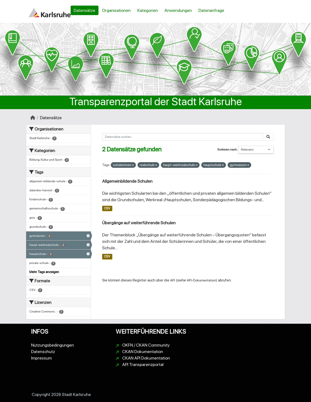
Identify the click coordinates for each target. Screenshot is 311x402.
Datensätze (84, 10)
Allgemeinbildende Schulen (127, 181)
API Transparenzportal (142, 364)
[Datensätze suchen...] (182, 137)
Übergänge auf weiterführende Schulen (139, 222)
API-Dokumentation (201, 280)
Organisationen (116, 10)
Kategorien (147, 10)
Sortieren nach (227, 149)
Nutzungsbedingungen (52, 345)
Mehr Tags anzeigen (44, 272)
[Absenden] (268, 137)
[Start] (32, 117)
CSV (107, 208)
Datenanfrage (211, 10)
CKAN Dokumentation (142, 351)
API (172, 280)
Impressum (41, 358)
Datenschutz (43, 351)
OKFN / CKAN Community (146, 345)
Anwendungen (178, 10)
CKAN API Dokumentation (146, 358)
